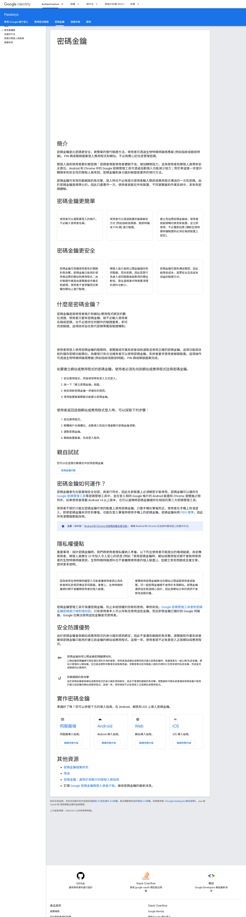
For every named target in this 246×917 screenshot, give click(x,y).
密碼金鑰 (72, 41)
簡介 (62, 143)
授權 (72, 4)
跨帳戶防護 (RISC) (114, 4)
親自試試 (68, 452)
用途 (67, 773)
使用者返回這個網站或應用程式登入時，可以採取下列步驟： (103, 410)
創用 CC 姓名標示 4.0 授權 (105, 801)
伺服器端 (68, 726)
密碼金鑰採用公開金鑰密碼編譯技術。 (90, 656)
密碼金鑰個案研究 (76, 767)
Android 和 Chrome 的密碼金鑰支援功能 (105, 526)
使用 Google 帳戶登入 (16, 21)
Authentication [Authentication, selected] (50, 4)
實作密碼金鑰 (73, 698)
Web (139, 726)
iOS (176, 726)
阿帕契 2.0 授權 (143, 801)
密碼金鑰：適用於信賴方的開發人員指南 (91, 779)
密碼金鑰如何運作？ (81, 483)
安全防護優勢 (73, 627)
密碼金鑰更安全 (76, 250)
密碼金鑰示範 (68, 470)
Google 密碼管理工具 (71, 496)
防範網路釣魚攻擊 (78, 677)
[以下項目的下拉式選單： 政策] (139, 4)
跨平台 (90, 4)
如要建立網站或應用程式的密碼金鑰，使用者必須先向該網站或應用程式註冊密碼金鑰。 (123, 369)
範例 (88, 21)
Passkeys (11, 14)
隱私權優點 (70, 543)
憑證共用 (75, 21)
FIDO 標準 (187, 512)
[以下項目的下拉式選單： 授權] (79, 4)
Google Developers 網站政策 (180, 801)
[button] (22, 30)
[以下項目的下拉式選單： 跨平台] (98, 4)
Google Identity (156, 911)
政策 (132, 4)
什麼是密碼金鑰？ (79, 304)
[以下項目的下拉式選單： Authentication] (63, 4)
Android (104, 726)
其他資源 (68, 759)
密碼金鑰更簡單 (76, 201)
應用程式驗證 (41, 21)
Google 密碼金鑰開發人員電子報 (93, 786)
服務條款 (55, 911)
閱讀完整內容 (71, 742)
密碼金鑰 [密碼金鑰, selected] (59, 21)
